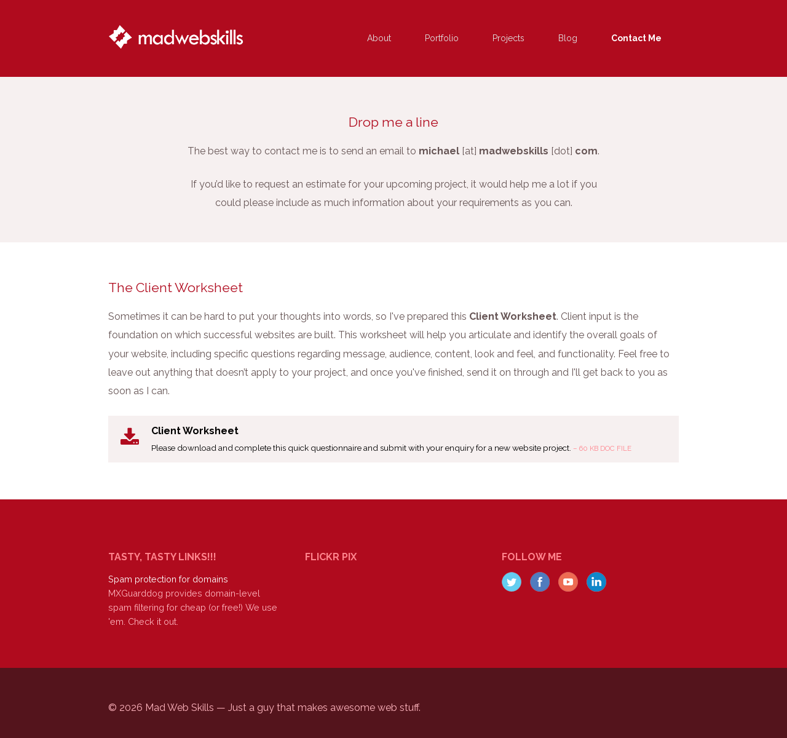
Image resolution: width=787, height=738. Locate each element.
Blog (567, 38)
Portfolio (442, 38)
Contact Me (636, 38)
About (379, 38)
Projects (508, 38)
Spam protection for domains (168, 579)
